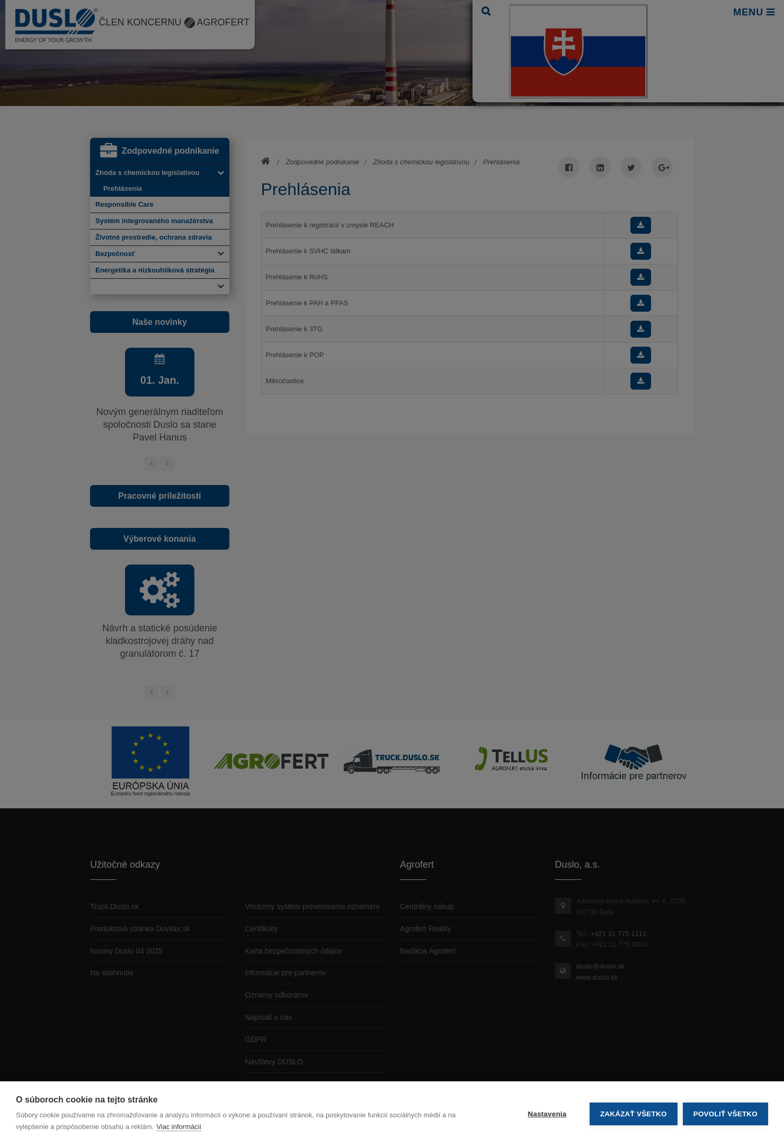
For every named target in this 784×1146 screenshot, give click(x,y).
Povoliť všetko (725, 1114)
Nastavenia (547, 1114)
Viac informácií (178, 1127)
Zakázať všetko (633, 1114)
